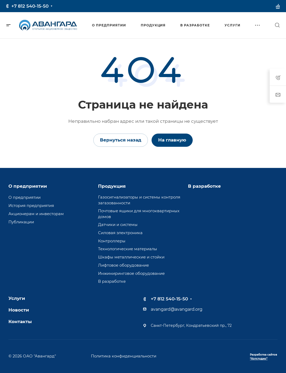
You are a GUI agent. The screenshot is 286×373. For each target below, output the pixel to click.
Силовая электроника (120, 232)
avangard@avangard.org (176, 309)
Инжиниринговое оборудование (131, 273)
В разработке (112, 281)
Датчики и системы (118, 224)
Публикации (21, 222)
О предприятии (27, 186)
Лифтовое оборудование (123, 265)
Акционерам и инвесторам (36, 213)
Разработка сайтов (263, 356)
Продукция (112, 186)
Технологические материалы (127, 249)
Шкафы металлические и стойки (131, 257)
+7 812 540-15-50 (30, 6)
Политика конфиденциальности (123, 356)
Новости (18, 310)
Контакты (20, 321)
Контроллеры (111, 241)
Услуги (16, 298)
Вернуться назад (120, 140)
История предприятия (31, 205)
